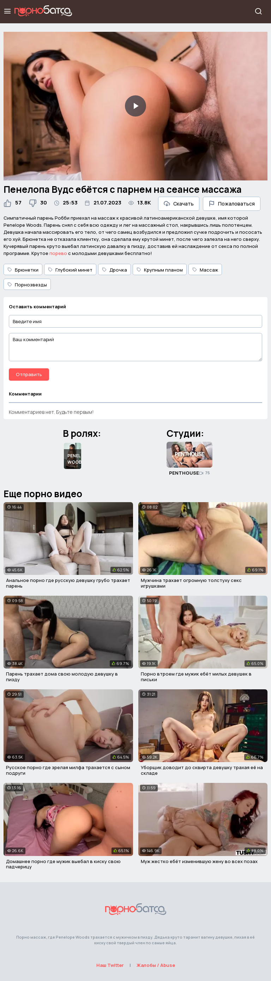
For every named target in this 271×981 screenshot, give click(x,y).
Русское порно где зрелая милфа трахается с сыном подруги (68, 770)
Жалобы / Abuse (156, 965)
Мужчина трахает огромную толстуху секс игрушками (191, 583)
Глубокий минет (70, 270)
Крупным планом (160, 270)
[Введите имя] (135, 321)
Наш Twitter (110, 965)
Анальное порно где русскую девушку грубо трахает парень (68, 583)
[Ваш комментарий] (135, 347)
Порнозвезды (27, 284)
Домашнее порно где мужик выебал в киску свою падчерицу (63, 864)
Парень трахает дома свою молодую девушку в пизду (62, 677)
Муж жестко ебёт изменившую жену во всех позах (199, 861)
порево (58, 253)
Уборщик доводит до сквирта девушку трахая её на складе (202, 770)
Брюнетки (22, 270)
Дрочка (114, 270)
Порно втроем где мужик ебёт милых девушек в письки (196, 677)
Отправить (29, 374)
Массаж (205, 270)
